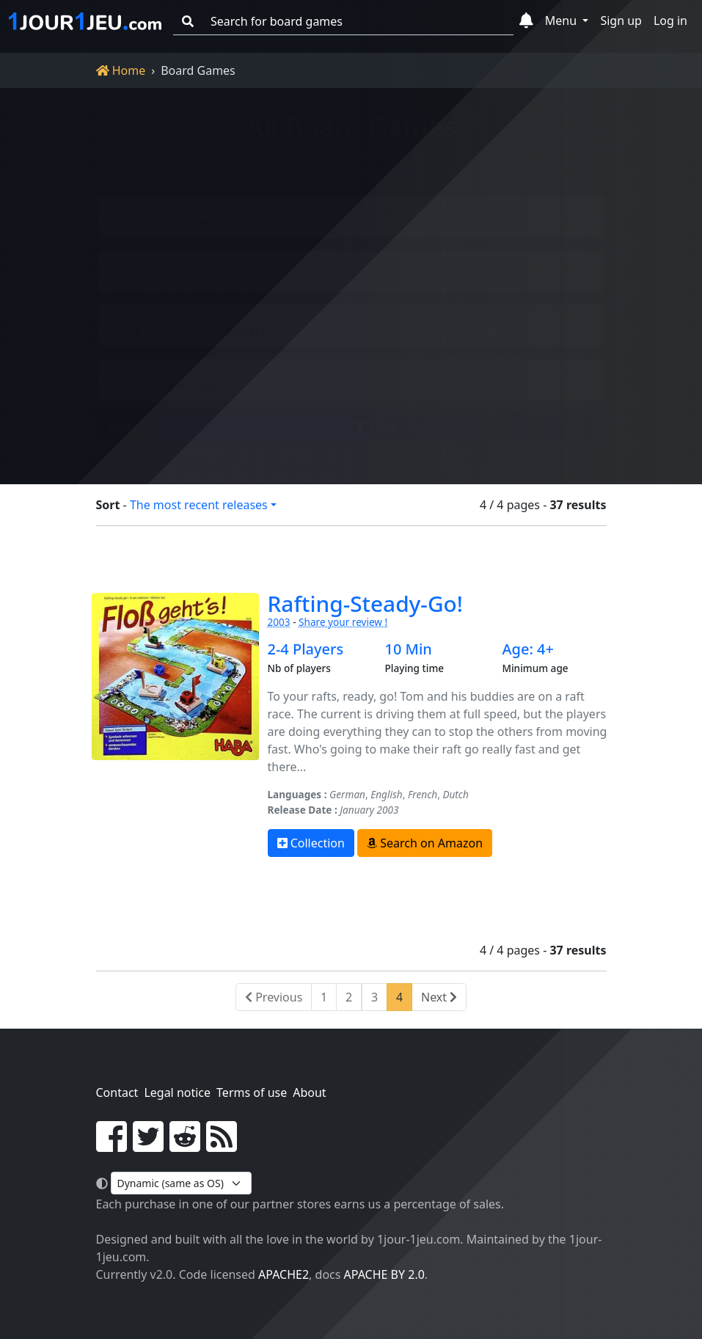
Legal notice (177, 1092)
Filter (375, 415)
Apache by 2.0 (384, 1274)
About (309, 1092)
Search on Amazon (425, 843)
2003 (279, 622)
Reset (123, 415)
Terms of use (251, 1092)
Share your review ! (343, 622)
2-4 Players (306, 649)
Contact (117, 1092)
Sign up (621, 20)
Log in (670, 20)
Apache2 (283, 1274)
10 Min (407, 649)
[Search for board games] (357, 21)
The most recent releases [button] (199, 505)
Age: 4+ (528, 649)
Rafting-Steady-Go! (365, 603)
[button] (526, 21)
